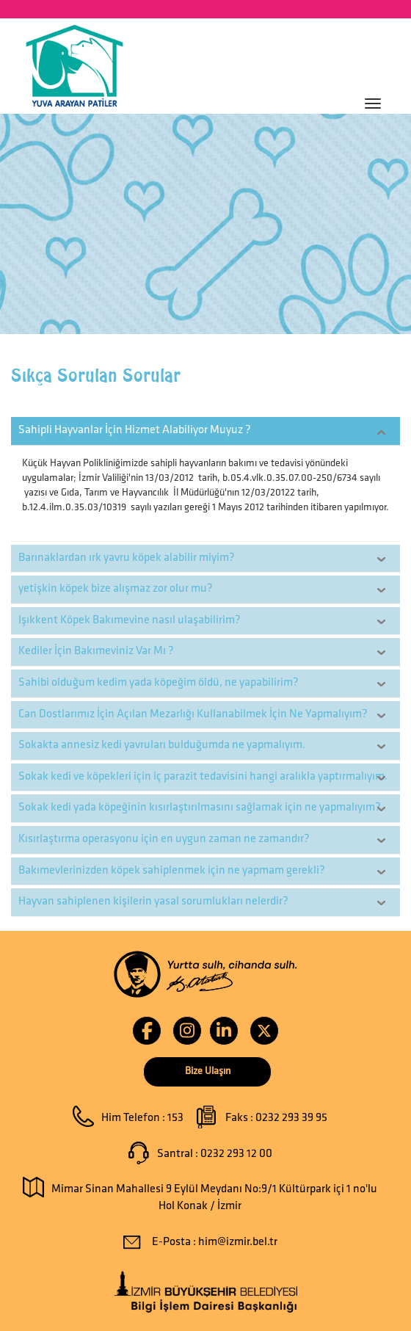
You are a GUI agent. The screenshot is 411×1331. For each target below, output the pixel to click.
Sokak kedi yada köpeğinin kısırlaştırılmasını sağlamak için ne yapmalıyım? (199, 807)
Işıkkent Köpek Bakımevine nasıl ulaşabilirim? (129, 620)
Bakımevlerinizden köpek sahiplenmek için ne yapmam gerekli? (171, 871)
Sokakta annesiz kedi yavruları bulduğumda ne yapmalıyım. (161, 745)
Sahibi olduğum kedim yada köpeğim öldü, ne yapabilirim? (158, 683)
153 (175, 1118)
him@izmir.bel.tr (237, 1242)
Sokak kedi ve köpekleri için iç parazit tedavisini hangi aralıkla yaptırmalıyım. (203, 777)
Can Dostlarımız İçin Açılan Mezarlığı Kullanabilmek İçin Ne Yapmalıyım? (193, 714)
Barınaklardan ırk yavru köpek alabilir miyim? (126, 558)
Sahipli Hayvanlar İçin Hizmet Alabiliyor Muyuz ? (134, 430)
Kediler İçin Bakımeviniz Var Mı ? (96, 651)
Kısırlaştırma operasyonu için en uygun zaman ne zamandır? (164, 839)
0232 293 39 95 (291, 1118)
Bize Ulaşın (207, 1071)
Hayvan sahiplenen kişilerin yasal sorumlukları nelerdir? (153, 901)
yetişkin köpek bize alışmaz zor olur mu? (115, 589)
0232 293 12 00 (236, 1154)
